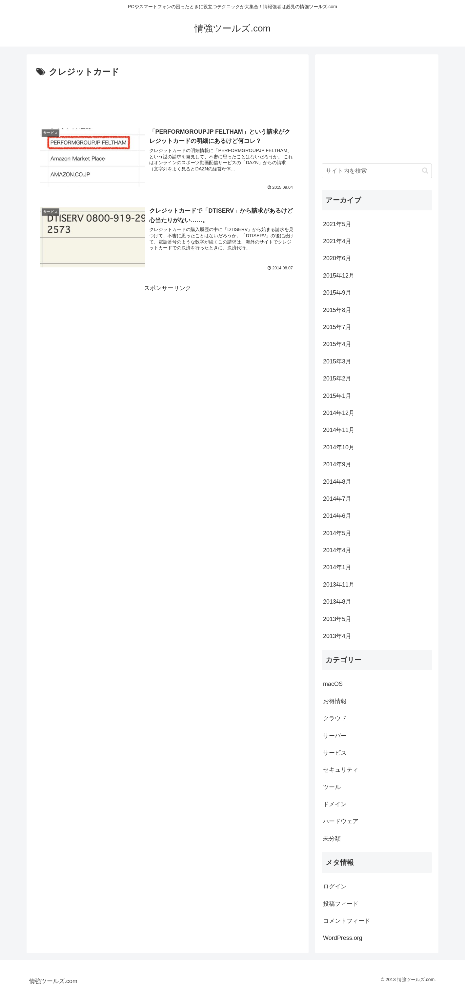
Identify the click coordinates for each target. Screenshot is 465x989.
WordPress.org (342, 938)
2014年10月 (338, 447)
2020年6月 (337, 258)
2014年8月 (337, 481)
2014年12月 (338, 413)
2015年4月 (337, 344)
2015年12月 (338, 275)
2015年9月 (337, 292)
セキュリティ (340, 769)
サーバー (335, 735)
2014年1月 (337, 567)
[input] (377, 171)
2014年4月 (337, 550)
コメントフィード (346, 921)
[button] (425, 170)
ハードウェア (340, 821)
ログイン (335, 886)
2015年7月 (337, 327)
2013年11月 (338, 584)
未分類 (332, 838)
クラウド (335, 718)
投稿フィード (340, 904)
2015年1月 (337, 396)
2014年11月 (338, 430)
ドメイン (335, 804)
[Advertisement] (167, 97)
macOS (333, 684)
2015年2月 (337, 378)
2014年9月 (337, 464)
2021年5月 (337, 224)
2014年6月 (337, 516)
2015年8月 (337, 310)
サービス (335, 752)
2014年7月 (337, 498)
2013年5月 (337, 619)
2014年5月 (337, 533)
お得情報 (335, 701)
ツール (332, 787)
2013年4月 (337, 636)
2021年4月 (337, 241)
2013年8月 (337, 601)
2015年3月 (337, 361)
